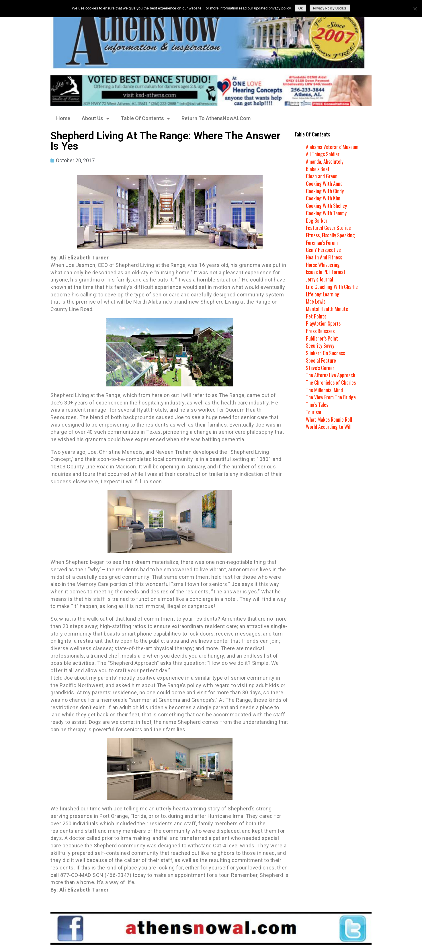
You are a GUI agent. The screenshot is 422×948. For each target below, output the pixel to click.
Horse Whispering (323, 264)
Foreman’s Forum (322, 242)
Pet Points (316, 316)
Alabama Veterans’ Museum (332, 146)
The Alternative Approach (330, 375)
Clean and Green (321, 176)
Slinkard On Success (325, 353)
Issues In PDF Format (325, 271)
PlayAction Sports (323, 323)
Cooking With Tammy (326, 213)
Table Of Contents (145, 118)
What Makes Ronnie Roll (329, 419)
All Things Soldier (322, 154)
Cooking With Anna (324, 183)
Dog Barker (316, 220)
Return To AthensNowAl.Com (216, 118)
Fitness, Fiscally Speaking (330, 235)
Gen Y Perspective (323, 249)
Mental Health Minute (327, 308)
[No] (415, 8)
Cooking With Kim (323, 198)
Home (63, 118)
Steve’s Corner (320, 368)
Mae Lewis (316, 301)
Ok (300, 8)
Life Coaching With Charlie (332, 286)
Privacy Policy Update (330, 8)
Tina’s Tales (317, 404)
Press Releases (320, 331)
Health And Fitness (324, 257)
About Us (95, 118)
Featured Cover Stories (328, 227)
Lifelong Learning (323, 294)
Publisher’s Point (322, 338)
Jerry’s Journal (319, 279)
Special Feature (321, 360)
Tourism (313, 412)
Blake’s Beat (318, 169)
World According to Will (328, 426)
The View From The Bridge (331, 397)
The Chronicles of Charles (331, 382)
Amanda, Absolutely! (325, 161)
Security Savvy (320, 345)
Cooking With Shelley (326, 205)
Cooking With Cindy (325, 191)
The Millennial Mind (324, 390)
